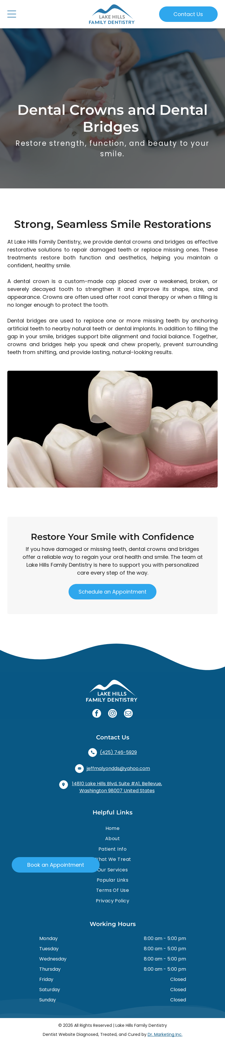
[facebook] (96, 714)
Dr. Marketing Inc (165, 1034)
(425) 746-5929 (118, 752)
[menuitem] (112, 828)
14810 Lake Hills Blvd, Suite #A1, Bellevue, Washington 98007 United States (117, 787)
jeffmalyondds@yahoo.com (118, 768)
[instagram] (112, 714)
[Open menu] (11, 14)
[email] (128, 714)
